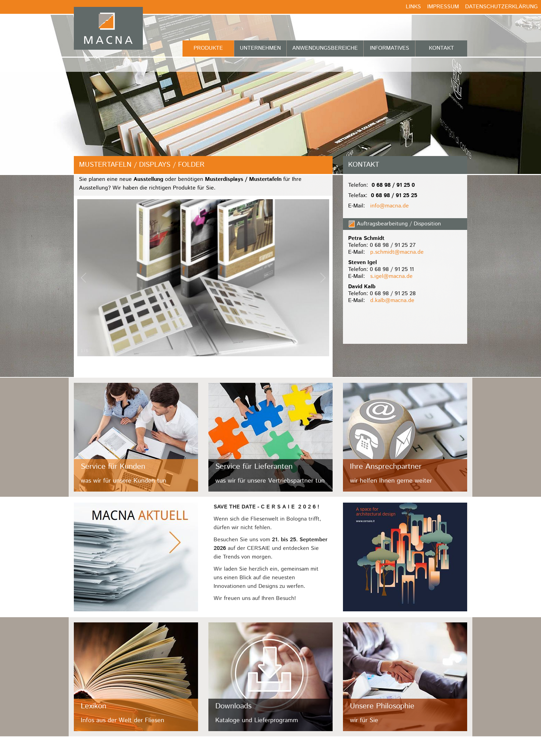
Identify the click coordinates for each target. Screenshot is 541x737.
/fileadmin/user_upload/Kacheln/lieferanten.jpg (270, 437)
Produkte (208, 48)
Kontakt (441, 48)
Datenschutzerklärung (501, 7)
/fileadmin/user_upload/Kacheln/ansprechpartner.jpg (405, 437)
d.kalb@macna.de (392, 300)
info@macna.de (389, 206)
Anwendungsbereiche (325, 48)
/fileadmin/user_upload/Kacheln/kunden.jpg (136, 437)
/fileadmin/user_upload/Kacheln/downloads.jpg (270, 676)
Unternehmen (260, 48)
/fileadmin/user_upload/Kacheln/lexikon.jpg (136, 676)
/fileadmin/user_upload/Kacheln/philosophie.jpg (405, 676)
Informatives (389, 48)
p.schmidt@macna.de (397, 252)
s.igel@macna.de (391, 276)
